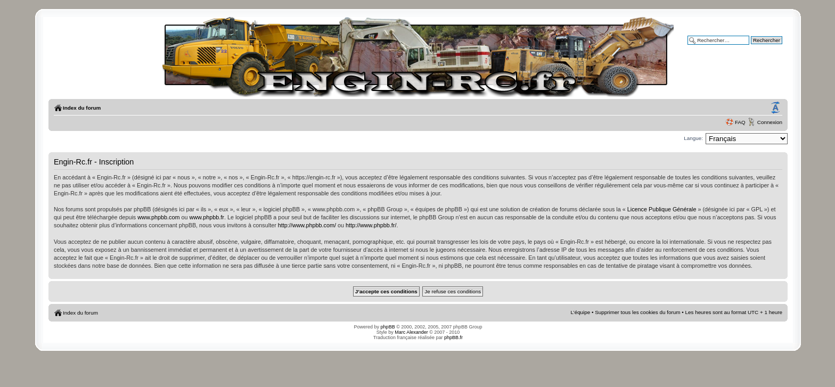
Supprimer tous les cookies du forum (637, 312)
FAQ (740, 122)
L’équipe (581, 312)
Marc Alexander (411, 332)
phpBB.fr (453, 337)
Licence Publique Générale (662, 209)
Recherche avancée (758, 48)
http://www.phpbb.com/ (307, 225)
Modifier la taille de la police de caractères (775, 108)
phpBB (388, 327)
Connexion (769, 122)
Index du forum (82, 108)
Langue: (693, 138)
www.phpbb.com (158, 217)
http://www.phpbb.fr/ (371, 225)
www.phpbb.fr (207, 217)
